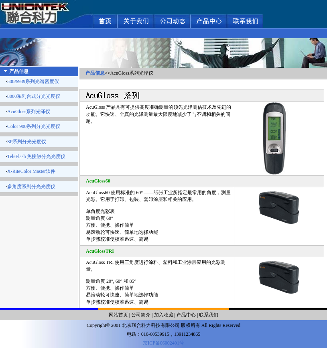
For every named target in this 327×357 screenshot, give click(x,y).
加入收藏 (163, 315)
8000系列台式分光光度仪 (33, 96)
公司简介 (140, 315)
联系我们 (208, 315)
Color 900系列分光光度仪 (33, 126)
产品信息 (95, 73)
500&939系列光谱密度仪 (33, 81)
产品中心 (186, 315)
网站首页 (118, 315)
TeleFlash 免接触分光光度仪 (36, 156)
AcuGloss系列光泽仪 (28, 111)
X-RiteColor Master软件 (31, 171)
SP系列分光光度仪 (26, 141)
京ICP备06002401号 (163, 343)
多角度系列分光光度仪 (31, 186)
